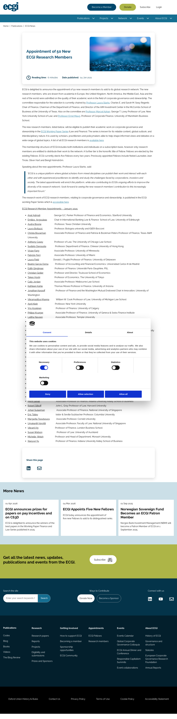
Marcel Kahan (103, 112)
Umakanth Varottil (37, 424)
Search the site (10, 594)
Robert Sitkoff (34, 407)
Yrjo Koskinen (34, 309)
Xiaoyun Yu (33, 442)
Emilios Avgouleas (37, 221)
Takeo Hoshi (34, 278)
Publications (83, 18)
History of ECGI (153, 639)
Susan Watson (35, 433)
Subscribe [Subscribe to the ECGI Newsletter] (103, 563)
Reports (36, 645)
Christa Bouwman (37, 234)
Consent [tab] (47, 340)
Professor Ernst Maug (69, 117)
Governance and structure (153, 647)
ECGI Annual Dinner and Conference (127, 656)
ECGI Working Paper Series (54, 132)
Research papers (40, 639)
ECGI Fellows (95, 639)
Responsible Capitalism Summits (128, 665)
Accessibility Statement (157, 704)
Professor (91, 112)
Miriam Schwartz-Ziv (38, 398)
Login (159, 7)
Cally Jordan (34, 283)
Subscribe (145, 7)
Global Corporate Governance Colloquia (128, 647)
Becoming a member (71, 645)
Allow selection (88, 386)
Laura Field (33, 260)
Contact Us (54, 704)
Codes (6, 639)
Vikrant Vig (33, 429)
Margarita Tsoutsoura (39, 420)
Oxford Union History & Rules (22, 704)
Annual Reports (153, 672)
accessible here (61, 203)
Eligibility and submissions (38, 658)
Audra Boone (34, 225)
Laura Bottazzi (35, 229)
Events (140, 18)
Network (122, 18)
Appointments (96, 632)
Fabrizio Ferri (34, 256)
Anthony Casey (35, 243)
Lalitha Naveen (35, 318)
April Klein (33, 305)
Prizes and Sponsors (42, 665)
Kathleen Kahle (35, 287)
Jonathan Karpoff (36, 291)
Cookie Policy (128, 704)
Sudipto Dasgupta (37, 247)
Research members (98, 645)
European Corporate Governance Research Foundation (156, 663)
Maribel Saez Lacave (38, 393)
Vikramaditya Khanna (38, 300)
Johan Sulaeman (36, 411)
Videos (6, 656)
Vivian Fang (33, 252)
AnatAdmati (34, 216)
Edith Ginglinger (36, 269)
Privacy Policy (78, 704)
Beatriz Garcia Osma (38, 265)
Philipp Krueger (35, 314)
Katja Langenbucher (38, 322)
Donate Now (85, 602)
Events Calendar (125, 639)
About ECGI (161, 18)
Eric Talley (33, 415)
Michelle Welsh (35, 437)
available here (96, 141)
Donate (127, 7)
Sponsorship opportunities (67, 652)
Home (6, 26)
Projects (104, 18)
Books (6, 651)
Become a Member (101, 7)
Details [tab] (88, 340)
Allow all (128, 386)
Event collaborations (127, 672)
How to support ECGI (71, 639)
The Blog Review (11, 662)
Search (169, 7)
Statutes (149, 654)
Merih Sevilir (34, 402)
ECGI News (30, 26)
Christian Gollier (35, 274)
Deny (48, 386)
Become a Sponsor (109, 602)
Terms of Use (103, 704)
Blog (5, 645)
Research (37, 632)
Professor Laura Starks (98, 103)
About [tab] (130, 340)
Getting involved (69, 632)
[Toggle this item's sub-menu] (93, 18)
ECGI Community (69, 659)
